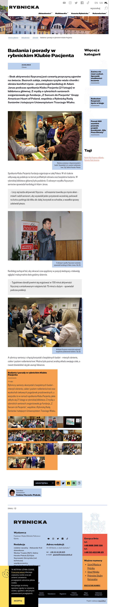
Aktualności (25, 38)
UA (101, 2)
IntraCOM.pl (102, 601)
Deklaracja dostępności (98, 594)
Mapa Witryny (86, 594)
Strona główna (13, 38)
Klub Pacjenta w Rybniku (96, 157)
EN (96, 2)
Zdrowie (35, 38)
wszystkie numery (92, 585)
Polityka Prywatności (74, 594)
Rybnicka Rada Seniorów (91, 160)
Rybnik (86, 157)
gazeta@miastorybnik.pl (62, 555)
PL (106, 2)
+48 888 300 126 (93, 545)
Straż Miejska (93, 571)
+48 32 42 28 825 (57, 552)
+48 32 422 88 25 (94, 552)
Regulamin (63, 594)
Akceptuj (18, 601)
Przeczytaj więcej (18, 572)
